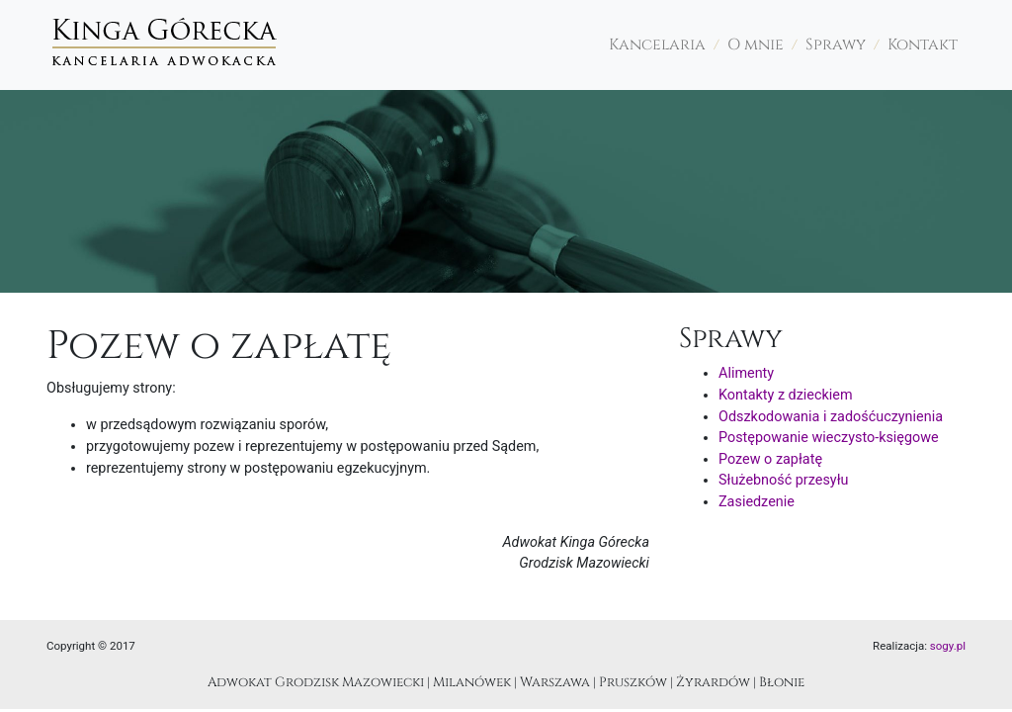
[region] (506, 191)
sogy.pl (948, 646)
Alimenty (746, 373)
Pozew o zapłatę (770, 459)
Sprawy (835, 45)
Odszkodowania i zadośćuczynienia (830, 416)
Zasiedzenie (756, 501)
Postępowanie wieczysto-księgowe (828, 437)
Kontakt (922, 45)
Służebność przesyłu (783, 480)
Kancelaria (657, 45)
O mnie (755, 45)
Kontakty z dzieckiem (785, 395)
